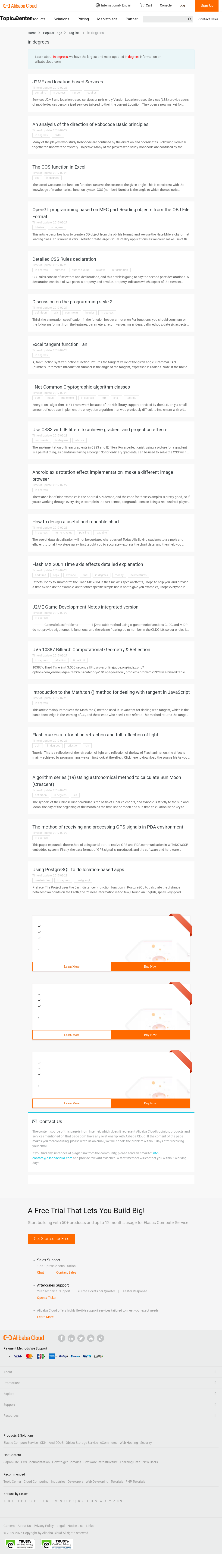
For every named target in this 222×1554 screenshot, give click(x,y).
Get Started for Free (51, 1238)
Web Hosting (129, 1442)
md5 (103, 397)
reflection (60, 660)
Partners (132, 19)
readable (101, 532)
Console (166, 5)
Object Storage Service (82, 1442)
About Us (24, 1526)
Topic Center (12, 1481)
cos (37, 177)
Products (38, 19)
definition (41, 312)
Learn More (71, 966)
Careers (9, 1526)
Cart (146, 5)
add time (40, 575)
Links (90, 1526)
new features (139, 575)
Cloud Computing (36, 1481)
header (89, 312)
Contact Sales (208, 19)
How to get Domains (66, 1462)
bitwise (39, 227)
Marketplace (107, 19)
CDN (43, 1442)
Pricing (83, 19)
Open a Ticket (46, 1298)
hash (50, 397)
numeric (60, 270)
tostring (131, 397)
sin (87, 745)
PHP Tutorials (135, 1481)
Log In (183, 5)
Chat (40, 1272)
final (85, 575)
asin (37, 745)
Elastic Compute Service (20, 1442)
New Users (150, 1462)
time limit (79, 660)
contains (40, 92)
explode (71, 575)
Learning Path (130, 1462)
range (76, 92)
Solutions (61, 19)
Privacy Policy (44, 1526)
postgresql (83, 880)
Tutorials (117, 1481)
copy (56, 575)
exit (56, 312)
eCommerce (108, 1442)
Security (146, 1442)
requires (92, 92)
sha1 (116, 397)
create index (42, 880)
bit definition (120, 270)
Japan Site (11, 1462)
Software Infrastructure (101, 1462)
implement (67, 397)
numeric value (80, 270)
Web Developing (97, 1481)
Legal (61, 1526)
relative (100, 270)
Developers (75, 1481)
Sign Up (207, 5)
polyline (84, 532)
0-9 (119, 1501)
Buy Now (150, 966)
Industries (58, 1481)
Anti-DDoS (56, 1442)
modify (119, 575)
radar (58, 135)
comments (71, 312)
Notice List (75, 1526)
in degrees (59, 92)
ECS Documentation (35, 1462)
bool (38, 397)
